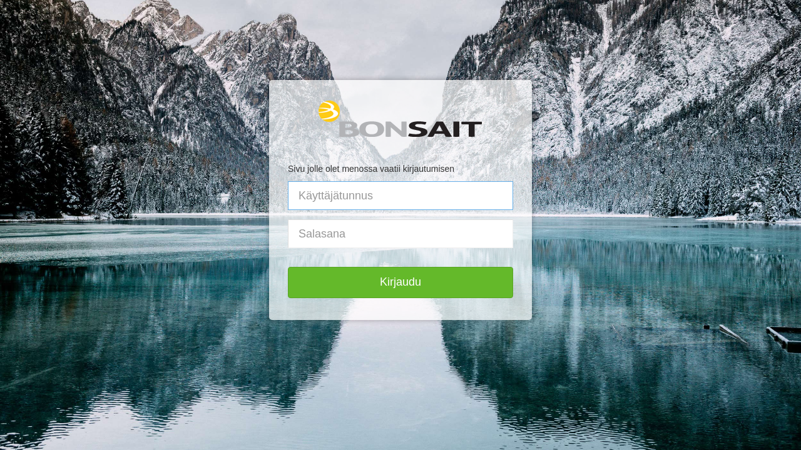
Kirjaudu (400, 282)
